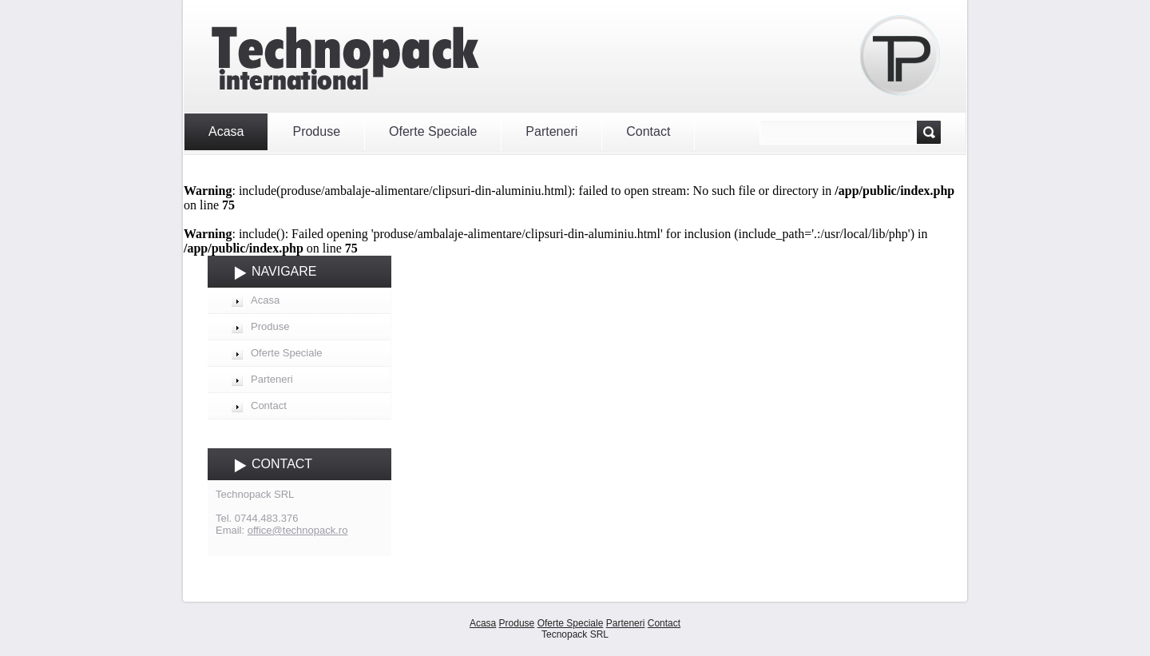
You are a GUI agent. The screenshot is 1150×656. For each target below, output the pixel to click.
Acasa (226, 131)
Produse (316, 131)
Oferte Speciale (433, 131)
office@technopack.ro (298, 530)
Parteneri (551, 131)
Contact (648, 131)
